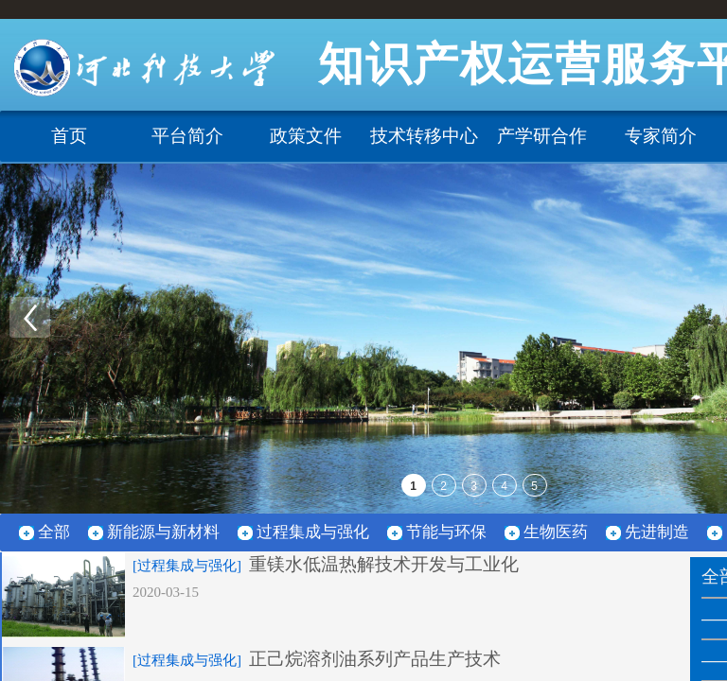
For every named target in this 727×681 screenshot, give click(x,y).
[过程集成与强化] (187, 565)
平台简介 (187, 136)
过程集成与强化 (313, 532)
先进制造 (657, 532)
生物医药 (555, 532)
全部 (54, 532)
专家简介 (661, 136)
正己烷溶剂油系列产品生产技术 (375, 659)
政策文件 (306, 136)
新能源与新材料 (163, 532)
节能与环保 (446, 532)
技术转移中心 (424, 136)
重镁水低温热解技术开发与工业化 (384, 564)
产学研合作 (542, 136)
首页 (69, 136)
